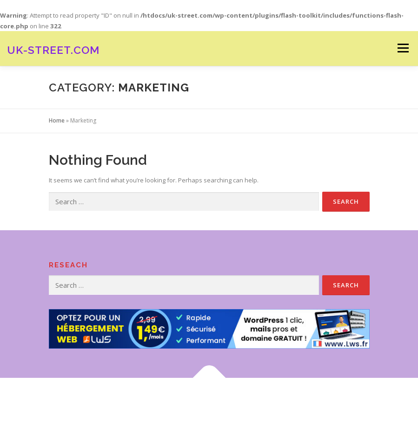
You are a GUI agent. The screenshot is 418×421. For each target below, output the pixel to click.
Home (57, 120)
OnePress (224, 399)
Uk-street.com (53, 49)
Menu (403, 48)
